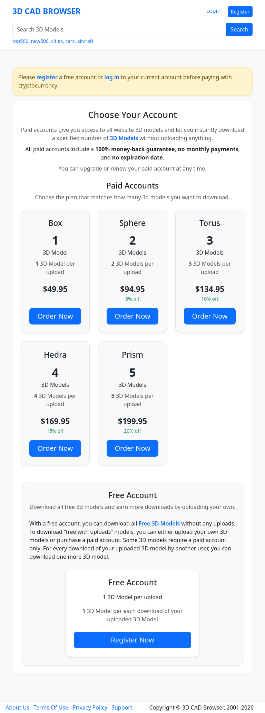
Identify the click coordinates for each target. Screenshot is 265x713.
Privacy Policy (89, 707)
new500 (40, 41)
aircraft (85, 41)
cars (70, 41)
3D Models (124, 138)
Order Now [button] (55, 316)
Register (240, 11)
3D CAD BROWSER (46, 11)
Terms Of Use (50, 707)
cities (57, 41)
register (47, 77)
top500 (20, 41)
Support (121, 707)
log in (111, 77)
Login (213, 11)
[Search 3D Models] (119, 29)
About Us (17, 707)
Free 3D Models (159, 523)
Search (239, 29)
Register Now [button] (132, 640)
